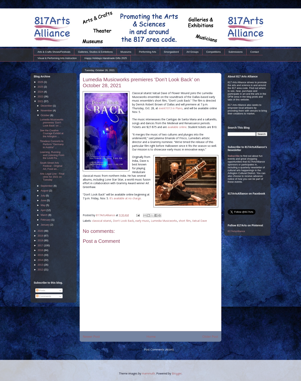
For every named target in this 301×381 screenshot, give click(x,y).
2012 (41, 269)
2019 (41, 235)
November (47, 110)
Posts (40, 290)
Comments (43, 296)
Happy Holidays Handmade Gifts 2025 (105, 58)
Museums (125, 51)
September (47, 185)
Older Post (210, 336)
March (44, 214)
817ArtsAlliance (106, 215)
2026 (41, 81)
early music (142, 221)
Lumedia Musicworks (164, 221)
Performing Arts (147, 51)
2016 (41, 250)
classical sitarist (101, 221)
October (45, 115)
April (43, 210)
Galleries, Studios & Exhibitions (95, 51)
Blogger (177, 373)
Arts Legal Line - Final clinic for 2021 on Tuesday (52, 176)
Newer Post (91, 336)
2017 (41, 245)
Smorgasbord (171, 51)
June (44, 200)
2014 (41, 260)
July (43, 195)
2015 (41, 255)
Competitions (213, 51)
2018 (41, 240)
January (45, 224)
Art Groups (192, 51)
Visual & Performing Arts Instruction (57, 58)
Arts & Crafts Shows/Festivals (54, 51)
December (47, 105)
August (45, 190)
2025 (41, 86)
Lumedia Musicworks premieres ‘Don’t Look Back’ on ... (51, 122)
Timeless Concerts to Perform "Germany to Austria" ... (52, 144)
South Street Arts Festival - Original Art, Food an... (51, 165)
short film (185, 221)
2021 (41, 101)
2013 (41, 264)
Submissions (235, 51)
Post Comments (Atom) (159, 349)
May (43, 205)
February (46, 219)
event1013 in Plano (171, 108)
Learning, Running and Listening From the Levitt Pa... (52, 155)
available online (177, 127)
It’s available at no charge (125, 198)
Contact (254, 51)
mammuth (148, 373)
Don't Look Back (123, 221)
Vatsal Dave (199, 221)
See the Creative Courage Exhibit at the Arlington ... (51, 133)
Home (151, 336)
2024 (41, 91)
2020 (41, 230)
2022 (41, 96)
